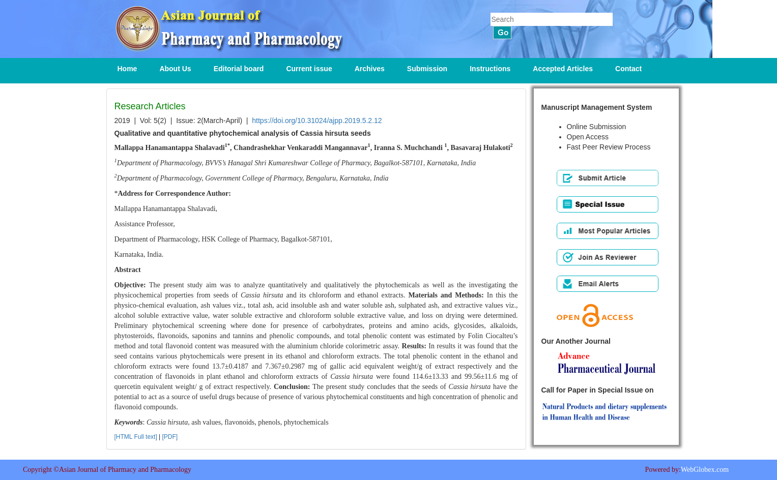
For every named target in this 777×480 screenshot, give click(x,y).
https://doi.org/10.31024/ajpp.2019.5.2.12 (317, 120)
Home (127, 69)
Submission (427, 69)
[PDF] (170, 436)
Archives (370, 69)
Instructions (490, 69)
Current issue (309, 69)
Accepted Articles (563, 69)
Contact (628, 69)
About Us (175, 69)
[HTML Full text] (135, 436)
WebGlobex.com (705, 469)
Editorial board (239, 69)
